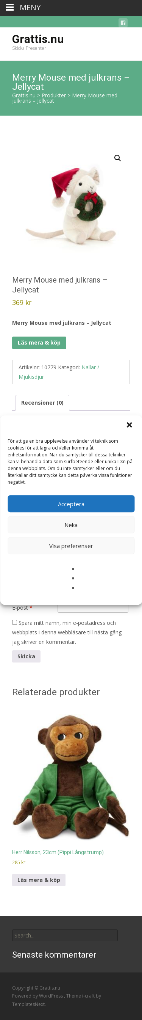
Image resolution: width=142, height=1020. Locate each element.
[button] (129, 425)
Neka (71, 525)
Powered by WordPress (38, 996)
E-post (22, 607)
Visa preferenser (71, 546)
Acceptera (71, 504)
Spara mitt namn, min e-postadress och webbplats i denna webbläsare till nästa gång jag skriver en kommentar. (67, 632)
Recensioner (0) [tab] (42, 402)
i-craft (89, 996)
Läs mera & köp (39, 342)
